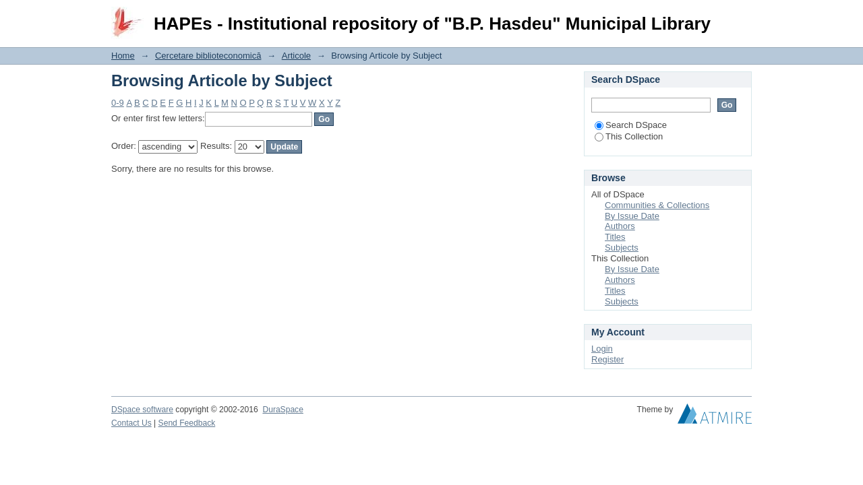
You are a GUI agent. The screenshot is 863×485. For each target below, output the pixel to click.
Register (607, 359)
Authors (620, 226)
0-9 (117, 103)
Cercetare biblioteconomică (208, 56)
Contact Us (131, 423)
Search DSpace (631, 125)
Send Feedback (187, 423)
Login (741, 16)
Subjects (621, 248)
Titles (615, 237)
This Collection (629, 136)
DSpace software (142, 409)
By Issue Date (632, 216)
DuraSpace (282, 409)
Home (123, 56)
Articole (296, 56)
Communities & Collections (657, 205)
